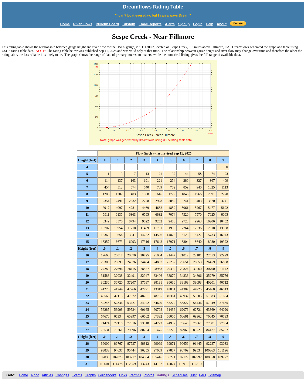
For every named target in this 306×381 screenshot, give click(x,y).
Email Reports (150, 24)
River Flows (82, 24)
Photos (149, 375)
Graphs (90, 375)
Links (123, 375)
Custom (128, 24)
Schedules (180, 375)
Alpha (35, 375)
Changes (62, 375)
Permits (135, 375)
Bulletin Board (107, 24)
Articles (47, 375)
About (222, 24)
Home (64, 24)
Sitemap (214, 375)
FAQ (202, 375)
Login (198, 24)
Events (77, 375)
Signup (184, 24)
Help (209, 24)
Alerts (169, 24)
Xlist (193, 375)
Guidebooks (107, 375)
